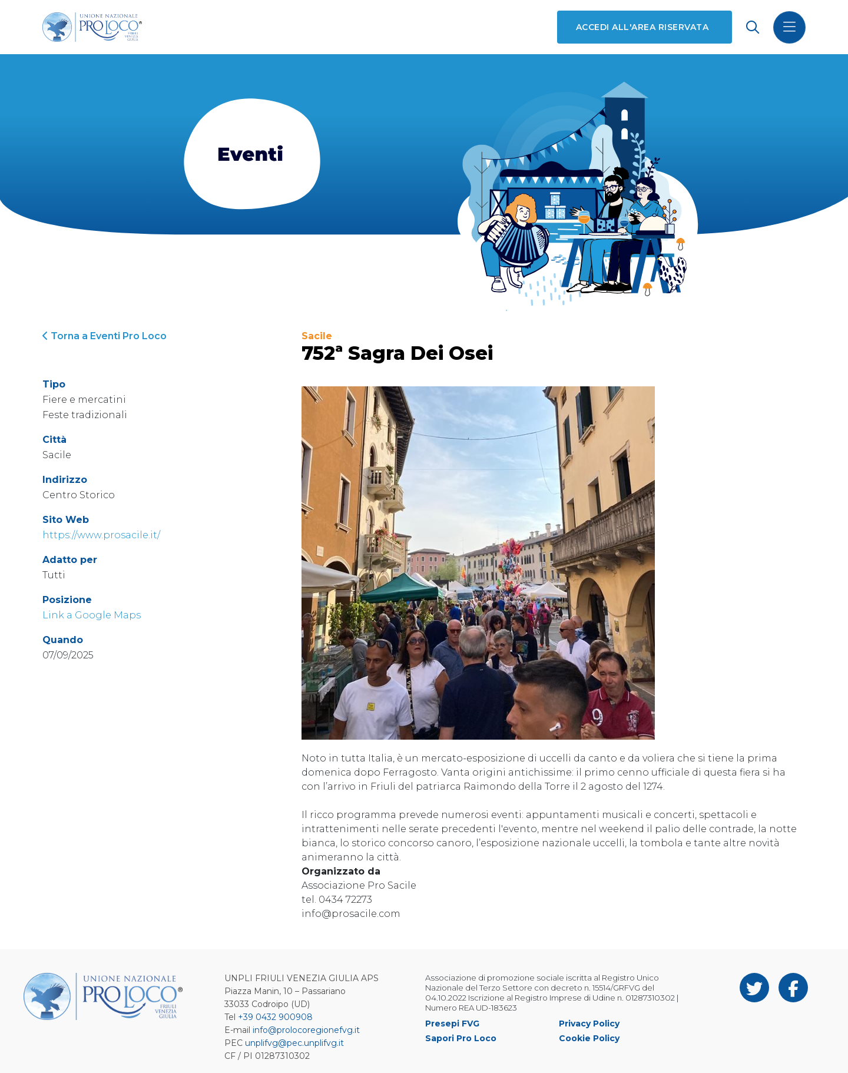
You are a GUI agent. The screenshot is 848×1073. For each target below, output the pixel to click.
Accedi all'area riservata (642, 27)
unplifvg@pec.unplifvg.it (294, 1043)
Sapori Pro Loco (460, 1038)
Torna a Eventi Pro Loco (104, 336)
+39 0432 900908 (275, 1017)
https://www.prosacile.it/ (101, 535)
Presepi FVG (452, 1023)
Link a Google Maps (91, 615)
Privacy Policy (589, 1023)
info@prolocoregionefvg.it (306, 1030)
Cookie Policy (589, 1038)
